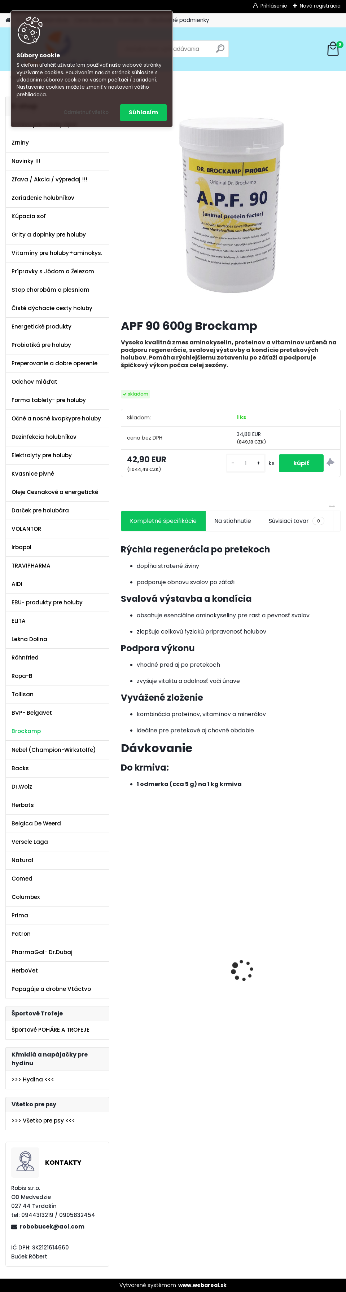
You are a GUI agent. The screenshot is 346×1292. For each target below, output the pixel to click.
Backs (20, 768)
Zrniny (20, 142)
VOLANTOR (26, 529)
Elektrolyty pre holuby (42, 455)
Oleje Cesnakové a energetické (55, 492)
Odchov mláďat (34, 381)
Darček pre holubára (40, 510)
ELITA (19, 621)
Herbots (23, 805)
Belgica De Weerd (36, 823)
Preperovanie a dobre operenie (54, 363)
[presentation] (125, 958)
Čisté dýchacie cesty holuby (52, 308)
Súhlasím (143, 112)
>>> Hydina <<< (33, 1079)
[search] (220, 51)
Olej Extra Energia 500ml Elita (167, 976)
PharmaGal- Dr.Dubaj (42, 952)
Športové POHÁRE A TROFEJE (50, 1029)
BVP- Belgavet (32, 712)
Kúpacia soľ (29, 216)
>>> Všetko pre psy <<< (43, 1120)
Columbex (26, 897)
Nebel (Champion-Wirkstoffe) (54, 750)
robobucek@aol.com (52, 1226)
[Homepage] (7, 20)
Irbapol (21, 547)
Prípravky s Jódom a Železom (53, 271)
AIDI (17, 584)
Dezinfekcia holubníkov (44, 437)
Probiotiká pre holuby (41, 345)
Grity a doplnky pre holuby (49, 234)
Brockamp (26, 731)
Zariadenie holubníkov (43, 198)
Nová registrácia (320, 5)
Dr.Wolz (22, 786)
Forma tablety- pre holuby (49, 400)
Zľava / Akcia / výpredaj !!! (49, 179)
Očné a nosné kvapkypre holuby (56, 418)
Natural (22, 860)
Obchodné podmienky (179, 20)
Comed (22, 878)
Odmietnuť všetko (86, 112)
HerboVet (25, 970)
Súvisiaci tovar (296, 521)
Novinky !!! (26, 161)
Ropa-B (22, 676)
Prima (20, 915)
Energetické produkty (41, 326)
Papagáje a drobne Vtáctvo (51, 989)
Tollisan (23, 694)
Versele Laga (30, 842)
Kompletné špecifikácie (163, 521)
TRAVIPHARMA (31, 565)
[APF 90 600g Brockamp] (231, 205)
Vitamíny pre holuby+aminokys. (57, 253)
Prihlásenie (273, 5)
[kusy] (245, 463)
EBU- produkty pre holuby (47, 602)
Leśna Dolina (29, 639)
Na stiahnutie (232, 521)
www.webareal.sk (202, 1285)
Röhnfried (25, 657)
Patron (21, 934)
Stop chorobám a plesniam (50, 290)
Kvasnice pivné (33, 473)
